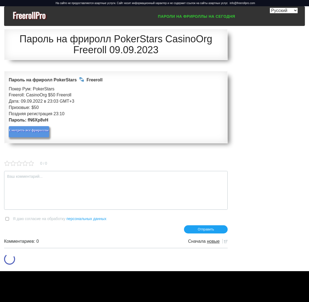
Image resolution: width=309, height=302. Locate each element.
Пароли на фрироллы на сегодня (196, 16)
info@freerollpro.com (242, 3)
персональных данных (86, 219)
